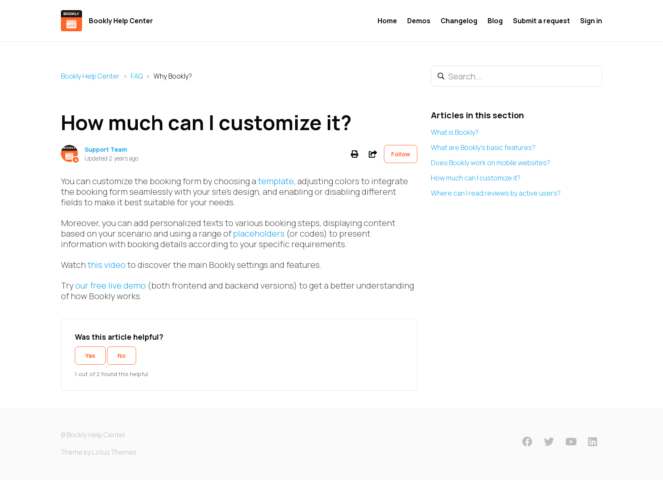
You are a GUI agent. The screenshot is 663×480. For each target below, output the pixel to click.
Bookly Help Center (90, 76)
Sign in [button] (591, 20)
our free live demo (110, 285)
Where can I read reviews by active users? (496, 193)
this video (107, 264)
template (276, 181)
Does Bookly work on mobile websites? (490, 162)
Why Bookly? (172, 76)
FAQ (136, 76)
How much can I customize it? (476, 178)
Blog (495, 20)
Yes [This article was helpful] (90, 356)
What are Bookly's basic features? (483, 147)
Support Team (106, 149)
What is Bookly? (455, 132)
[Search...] (516, 76)
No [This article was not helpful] (122, 356)
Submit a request (541, 20)
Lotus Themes (114, 452)
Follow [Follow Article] (400, 154)
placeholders (259, 233)
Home (387, 20)
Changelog (459, 20)
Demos (418, 20)
